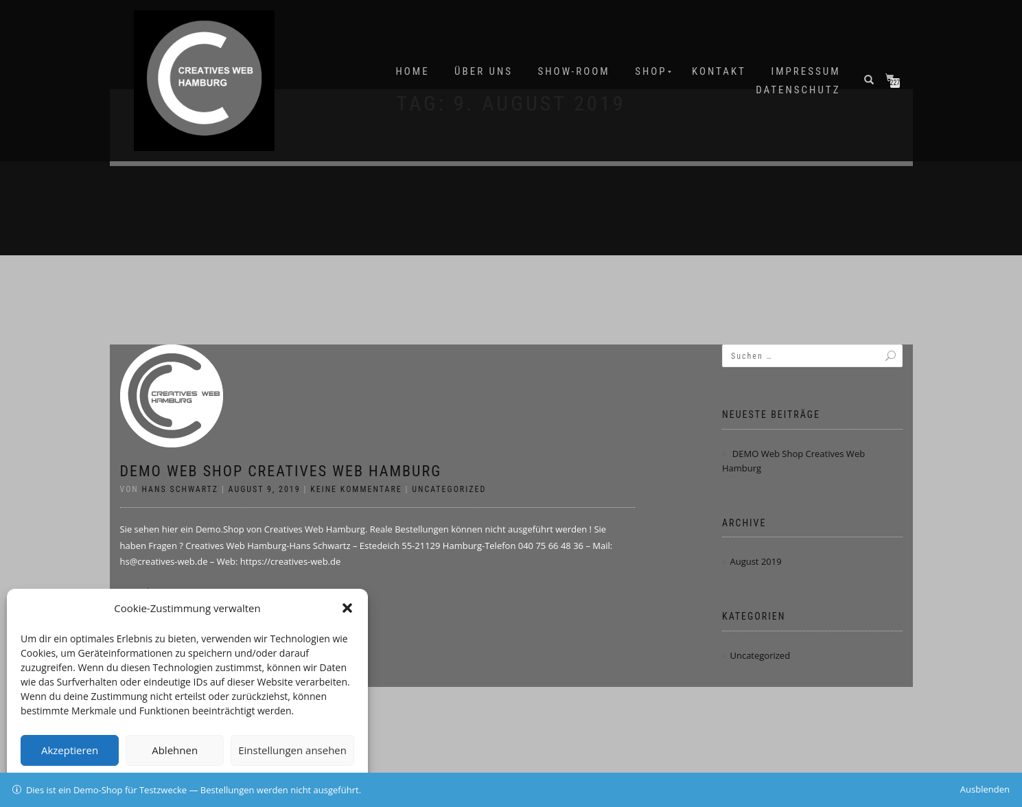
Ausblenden (985, 789)
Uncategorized (449, 489)
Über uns (483, 71)
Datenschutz (798, 90)
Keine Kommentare (356, 489)
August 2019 (755, 561)
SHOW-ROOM (574, 71)
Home (413, 71)
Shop (650, 71)
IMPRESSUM (805, 71)
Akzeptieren (69, 750)
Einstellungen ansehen (292, 750)
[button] (347, 608)
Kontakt (719, 71)
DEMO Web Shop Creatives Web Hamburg (281, 471)
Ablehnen (175, 750)
